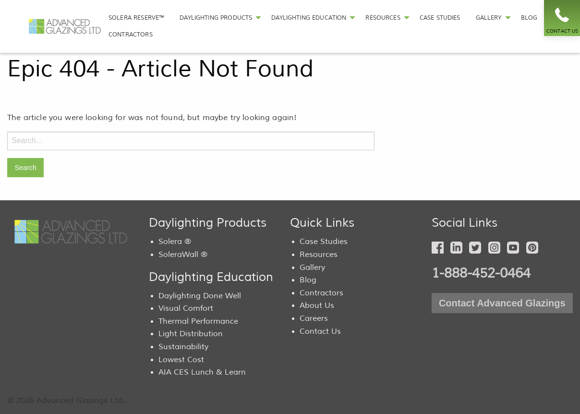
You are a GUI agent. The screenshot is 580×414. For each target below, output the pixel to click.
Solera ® (174, 241)
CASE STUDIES (440, 18)
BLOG (529, 18)
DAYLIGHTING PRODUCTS (216, 18)
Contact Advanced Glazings (502, 303)
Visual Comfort (185, 308)
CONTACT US (562, 31)
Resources (319, 254)
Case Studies (324, 241)
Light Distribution (190, 334)
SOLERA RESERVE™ (136, 18)
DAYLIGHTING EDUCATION (308, 18)
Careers (314, 318)
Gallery (312, 267)
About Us (317, 305)
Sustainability (183, 347)
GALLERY (489, 18)
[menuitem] (136, 18)
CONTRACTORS (131, 34)
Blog (308, 280)
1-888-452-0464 (481, 273)
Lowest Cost (181, 360)
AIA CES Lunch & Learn (202, 372)
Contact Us (320, 331)
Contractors (321, 293)
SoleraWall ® (182, 254)
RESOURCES (382, 18)
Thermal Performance (198, 321)
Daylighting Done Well (199, 296)
